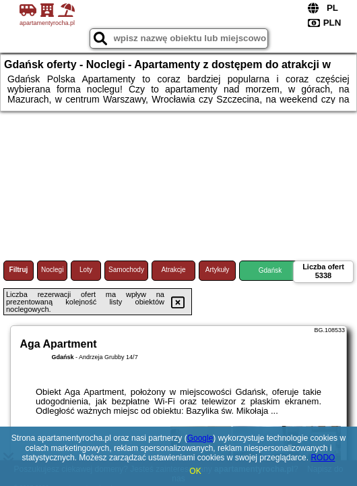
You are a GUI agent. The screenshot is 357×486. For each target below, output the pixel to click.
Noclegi (52, 269)
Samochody (126, 269)
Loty (85, 269)
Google (200, 438)
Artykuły (217, 269)
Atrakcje (173, 269)
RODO (323, 457)
